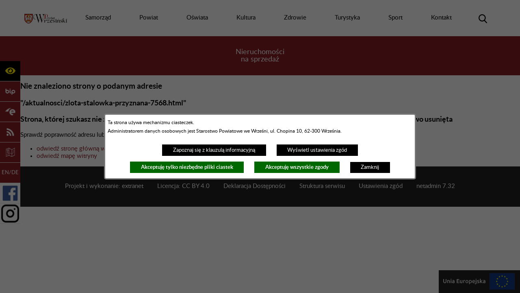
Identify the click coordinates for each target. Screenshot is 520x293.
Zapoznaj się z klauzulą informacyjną (214, 150)
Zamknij (370, 167)
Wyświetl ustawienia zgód (317, 150)
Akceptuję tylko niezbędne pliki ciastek (187, 167)
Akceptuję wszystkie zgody (297, 167)
